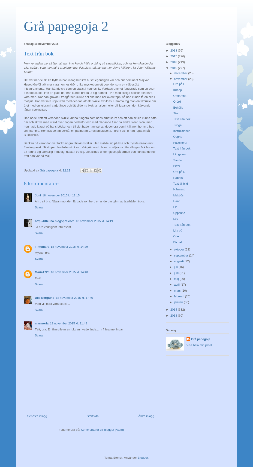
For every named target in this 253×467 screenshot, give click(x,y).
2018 (174, 50)
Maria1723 (42, 272)
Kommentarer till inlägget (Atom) (102, 429)
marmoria (41, 323)
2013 (174, 315)
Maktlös (178, 195)
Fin (175, 207)
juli (176, 267)
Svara (39, 207)
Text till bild (180, 183)
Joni (38, 195)
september (181, 255)
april (177, 284)
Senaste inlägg (37, 416)
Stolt (176, 113)
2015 (174, 68)
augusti (179, 261)
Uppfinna (179, 213)
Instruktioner (181, 131)
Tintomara (42, 246)
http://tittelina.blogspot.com (54, 221)
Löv (175, 218)
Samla (177, 160)
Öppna (177, 136)
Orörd (177, 101)
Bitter (176, 166)
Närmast (178, 189)
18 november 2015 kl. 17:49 (74, 297)
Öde (176, 236)
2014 (174, 309)
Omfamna (179, 96)
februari (179, 296)
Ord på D (179, 172)
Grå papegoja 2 (66, 26)
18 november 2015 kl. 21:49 (68, 323)
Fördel (177, 242)
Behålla (178, 107)
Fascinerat (180, 142)
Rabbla (178, 178)
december (181, 73)
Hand (176, 201)
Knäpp (177, 90)
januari (179, 302)
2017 (174, 56)
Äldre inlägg (146, 416)
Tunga (177, 125)
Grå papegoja (200, 339)
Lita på (177, 230)
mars (178, 290)
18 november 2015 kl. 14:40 (69, 272)
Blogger (143, 457)
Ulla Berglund (44, 297)
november (181, 79)
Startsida (93, 416)
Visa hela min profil (199, 345)
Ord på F (179, 84)
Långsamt (179, 154)
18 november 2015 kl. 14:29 (69, 246)
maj (177, 279)
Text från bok (181, 119)
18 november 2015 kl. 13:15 (61, 195)
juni (177, 273)
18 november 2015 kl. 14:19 (94, 221)
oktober (179, 249)
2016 (174, 62)
